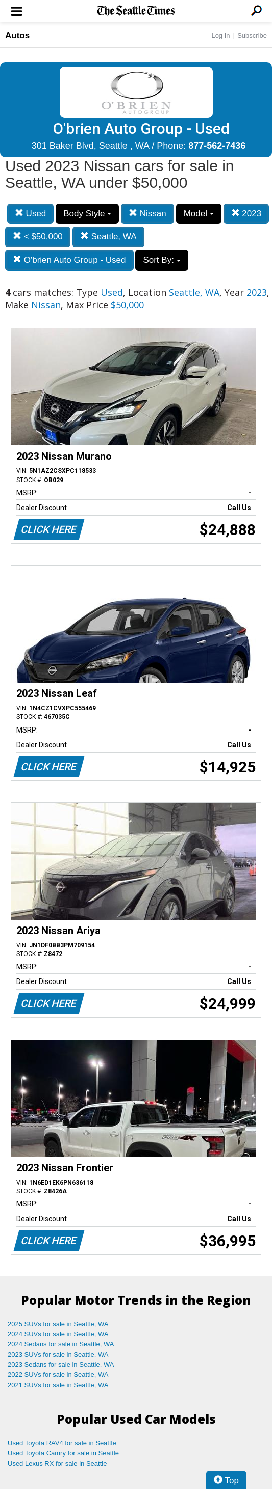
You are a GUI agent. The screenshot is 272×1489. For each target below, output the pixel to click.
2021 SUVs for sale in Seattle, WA (58, 1385)
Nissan (147, 213)
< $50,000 (38, 236)
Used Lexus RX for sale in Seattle (57, 1463)
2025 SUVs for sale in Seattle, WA (58, 1324)
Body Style (87, 213)
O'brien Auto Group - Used (69, 260)
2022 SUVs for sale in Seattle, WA (58, 1375)
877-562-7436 (216, 146)
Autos (17, 35)
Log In (220, 35)
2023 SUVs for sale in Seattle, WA (58, 1354)
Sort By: (161, 260)
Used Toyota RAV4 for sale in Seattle (62, 1443)
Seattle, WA (108, 236)
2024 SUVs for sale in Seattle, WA (58, 1334)
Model (199, 213)
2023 (246, 213)
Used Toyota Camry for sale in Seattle (63, 1453)
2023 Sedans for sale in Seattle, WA (61, 1364)
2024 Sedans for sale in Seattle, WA (61, 1344)
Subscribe (252, 35)
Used (30, 213)
